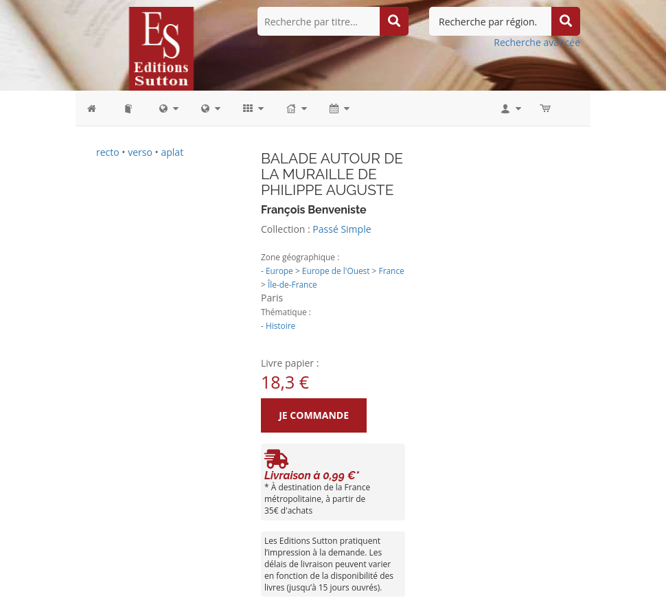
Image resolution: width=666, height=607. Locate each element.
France (391, 270)
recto (107, 152)
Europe (279, 270)
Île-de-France (292, 284)
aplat (172, 152)
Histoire (280, 325)
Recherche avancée (537, 42)
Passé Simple (341, 229)
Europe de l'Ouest (336, 270)
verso (140, 152)
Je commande (310, 415)
